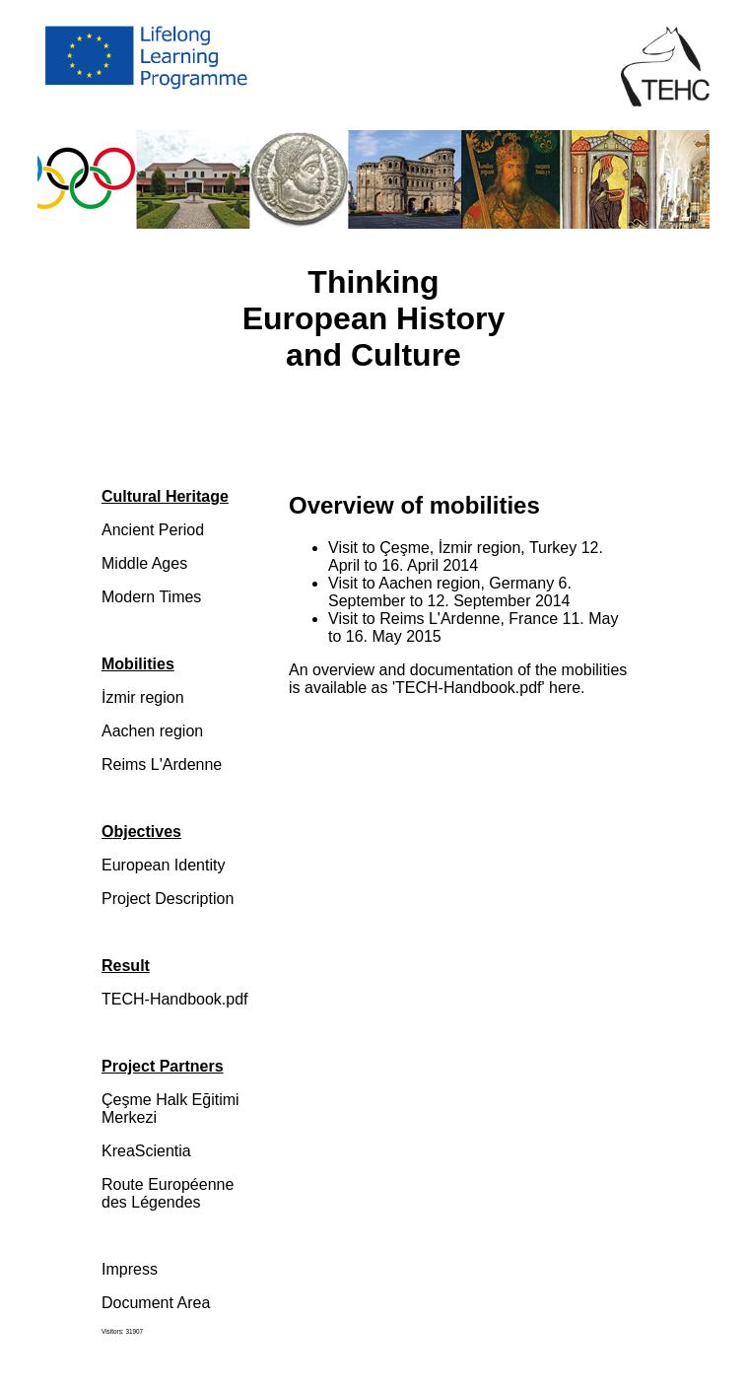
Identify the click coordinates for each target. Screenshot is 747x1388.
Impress (130, 1269)
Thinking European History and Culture (374, 318)
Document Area (156, 1302)
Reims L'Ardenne (162, 764)
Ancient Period (153, 529)
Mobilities (138, 664)
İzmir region (143, 697)
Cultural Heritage (165, 496)
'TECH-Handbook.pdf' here (486, 687)
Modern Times (151, 597)
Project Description (168, 898)
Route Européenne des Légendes (168, 1193)
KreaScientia (146, 1151)
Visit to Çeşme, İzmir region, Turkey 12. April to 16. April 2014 (465, 556)
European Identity (163, 865)
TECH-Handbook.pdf (175, 999)
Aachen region (152, 731)
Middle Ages (144, 563)
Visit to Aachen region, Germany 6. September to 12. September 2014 (450, 592)
